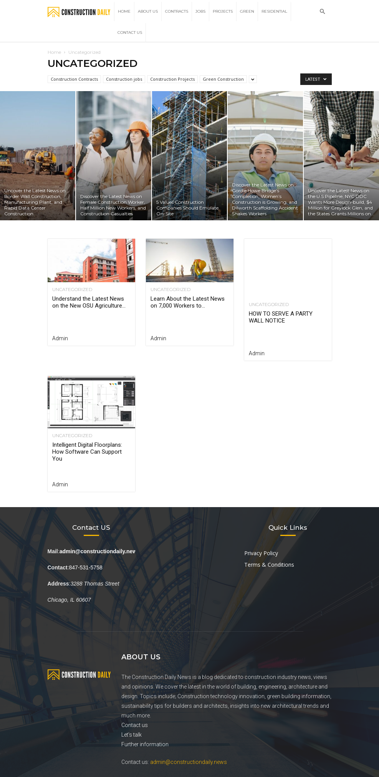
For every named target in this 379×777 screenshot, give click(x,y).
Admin (60, 338)
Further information (145, 744)
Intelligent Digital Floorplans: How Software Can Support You (87, 451)
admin (257, 353)
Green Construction (223, 79)
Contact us (134, 725)
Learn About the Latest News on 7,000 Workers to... (188, 302)
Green (247, 11)
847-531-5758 (86, 567)
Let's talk (131, 735)
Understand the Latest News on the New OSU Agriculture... (89, 302)
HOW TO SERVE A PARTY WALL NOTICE (281, 317)
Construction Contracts (74, 79)
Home (124, 11)
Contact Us (130, 32)
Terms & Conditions (269, 564)
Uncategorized (72, 289)
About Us (148, 11)
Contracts (176, 11)
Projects (223, 11)
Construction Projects (172, 79)
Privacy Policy (261, 553)
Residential (274, 11)
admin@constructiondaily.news (188, 762)
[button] (322, 11)
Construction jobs (124, 79)
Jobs (200, 11)
